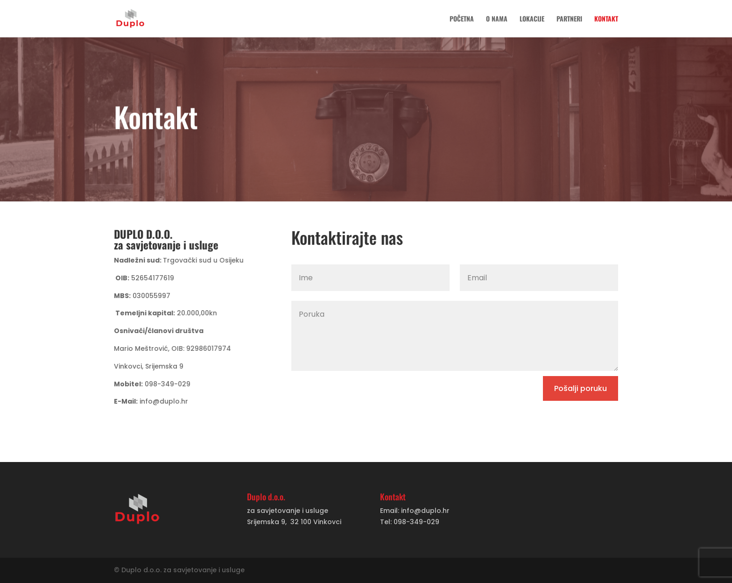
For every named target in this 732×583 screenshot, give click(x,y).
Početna (462, 19)
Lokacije (532, 19)
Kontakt (606, 19)
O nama (496, 19)
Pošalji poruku (580, 388)
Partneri (569, 19)
